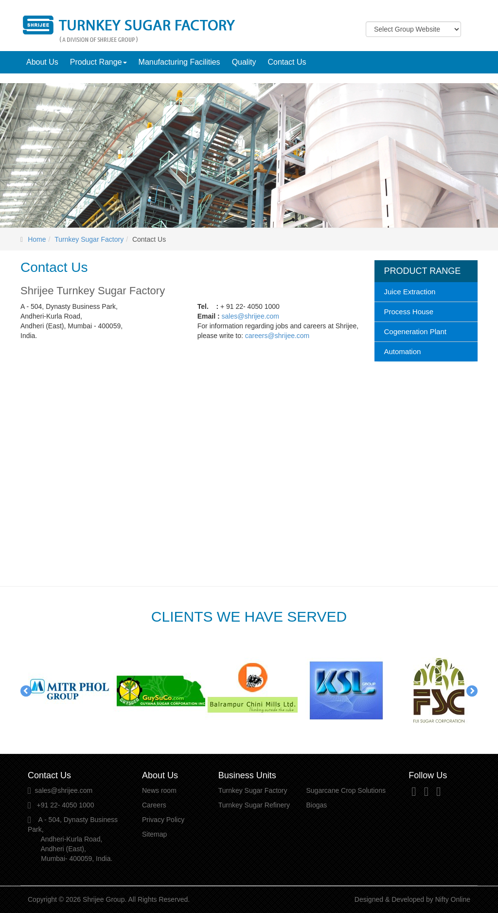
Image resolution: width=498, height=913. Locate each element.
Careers (154, 805)
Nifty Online (452, 899)
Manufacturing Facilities (179, 62)
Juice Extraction (410, 291)
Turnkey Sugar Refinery (254, 805)
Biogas (316, 805)
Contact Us (286, 62)
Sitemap (154, 834)
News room (159, 790)
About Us (42, 62)
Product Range (98, 62)
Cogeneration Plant (415, 331)
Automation (402, 351)
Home (37, 239)
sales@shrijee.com (250, 316)
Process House (409, 311)
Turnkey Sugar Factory (89, 239)
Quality (244, 62)
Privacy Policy (163, 819)
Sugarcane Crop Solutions (345, 790)
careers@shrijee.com (277, 336)
